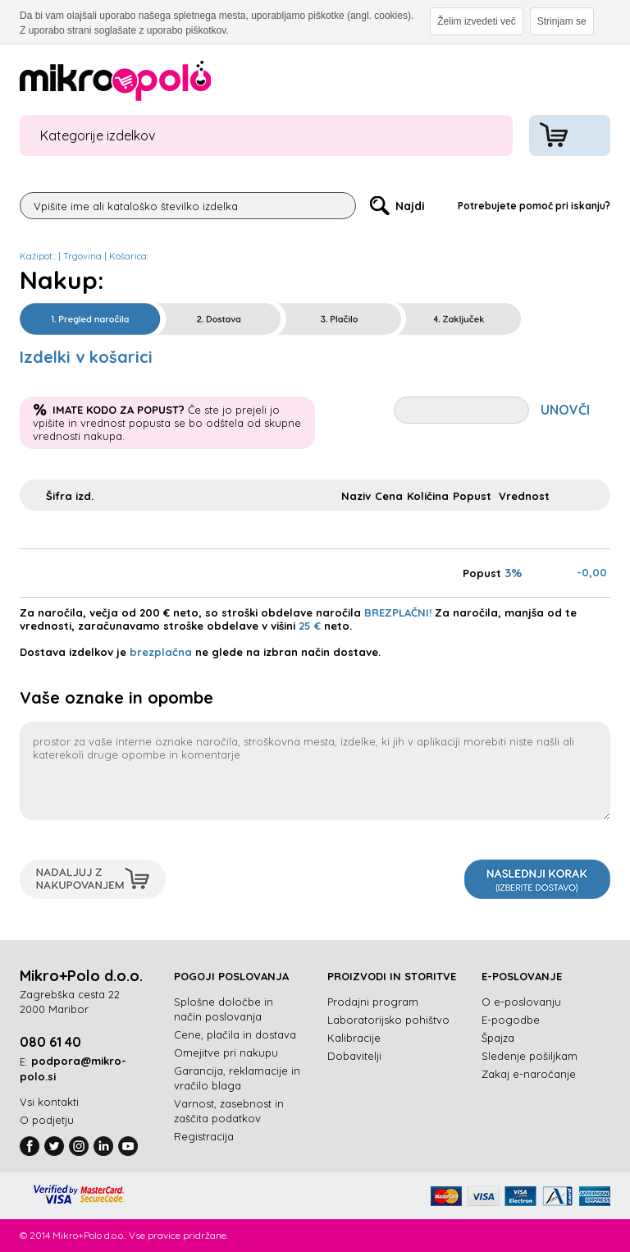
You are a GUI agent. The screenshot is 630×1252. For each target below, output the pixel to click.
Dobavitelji (354, 1055)
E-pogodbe (511, 1019)
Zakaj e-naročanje (529, 1073)
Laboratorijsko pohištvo (388, 1019)
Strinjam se (562, 21)
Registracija (204, 1136)
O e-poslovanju (521, 1001)
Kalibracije (354, 1037)
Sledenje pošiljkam (530, 1055)
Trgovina (82, 256)
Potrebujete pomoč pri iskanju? (534, 205)
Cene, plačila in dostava (235, 1034)
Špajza (498, 1037)
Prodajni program (372, 1001)
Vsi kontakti (49, 1101)
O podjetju (47, 1119)
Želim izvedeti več (476, 21)
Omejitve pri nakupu (226, 1052)
